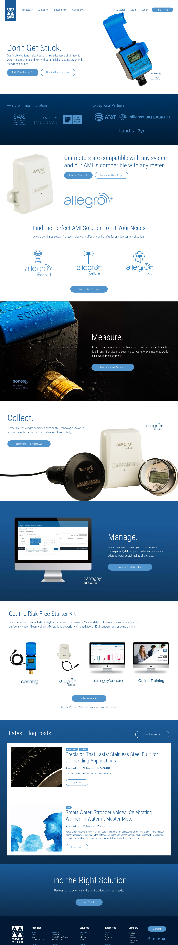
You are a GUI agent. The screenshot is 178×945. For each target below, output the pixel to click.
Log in (133, 9)
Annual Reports (134, 940)
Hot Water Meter (57, 940)
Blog (106, 935)
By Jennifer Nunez (73, 768)
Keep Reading (77, 782)
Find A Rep (162, 9)
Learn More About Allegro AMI (29, 444)
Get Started (89, 902)
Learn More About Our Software (131, 567)
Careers (131, 935)
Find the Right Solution (58, 72)
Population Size (85, 933)
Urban (82, 940)
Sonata (34, 935)
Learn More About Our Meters (113, 367)
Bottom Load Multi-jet (39, 940)
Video (107, 940)
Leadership (132, 938)
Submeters (55, 933)
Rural (81, 935)
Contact (145, 9)
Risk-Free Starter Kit (22, 72)
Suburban (83, 937)
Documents (109, 937)
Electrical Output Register (60, 937)
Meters (34, 933)
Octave (34, 937)
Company (78, 9)
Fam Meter (55, 935)
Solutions (43, 9)
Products (27, 9)
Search (120, 9)
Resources (60, 9)
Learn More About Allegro (111, 175)
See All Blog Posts (152, 734)
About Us (132, 933)
